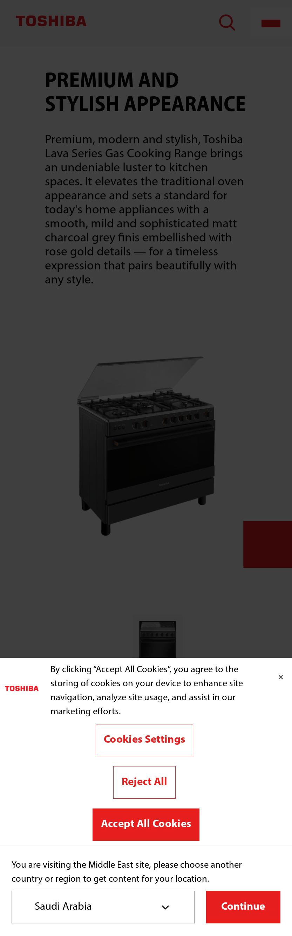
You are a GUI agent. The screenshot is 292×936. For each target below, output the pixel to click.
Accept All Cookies (146, 824)
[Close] (280, 677)
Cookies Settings (144, 740)
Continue (243, 907)
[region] (146, 752)
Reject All (145, 782)
